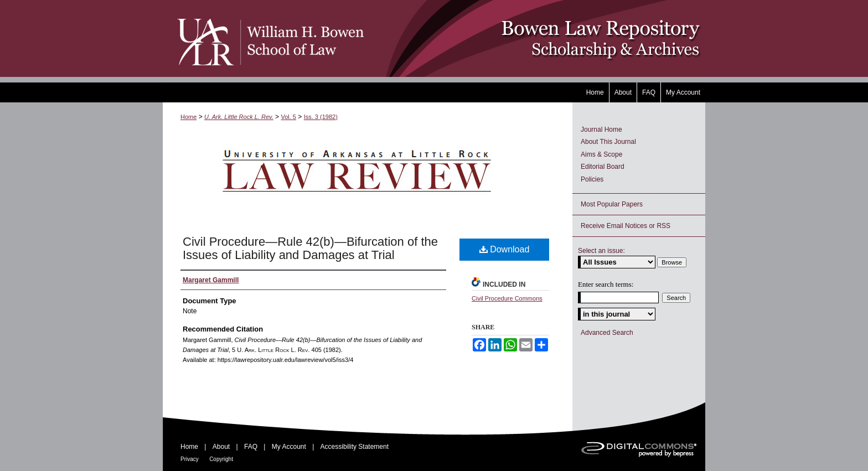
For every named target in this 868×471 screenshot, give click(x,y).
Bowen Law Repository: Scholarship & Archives (535, 38)
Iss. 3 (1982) (321, 116)
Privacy (189, 459)
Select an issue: (601, 251)
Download (504, 249)
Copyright (221, 459)
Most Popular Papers (612, 204)
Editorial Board (602, 166)
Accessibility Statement (355, 447)
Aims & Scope (601, 154)
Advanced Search (607, 333)
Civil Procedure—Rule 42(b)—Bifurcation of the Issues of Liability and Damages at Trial (310, 248)
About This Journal (608, 142)
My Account (289, 447)
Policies (592, 179)
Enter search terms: (605, 284)
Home (188, 116)
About (221, 447)
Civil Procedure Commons (507, 298)
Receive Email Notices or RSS (625, 226)
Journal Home (601, 129)
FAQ (250, 447)
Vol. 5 (288, 116)
